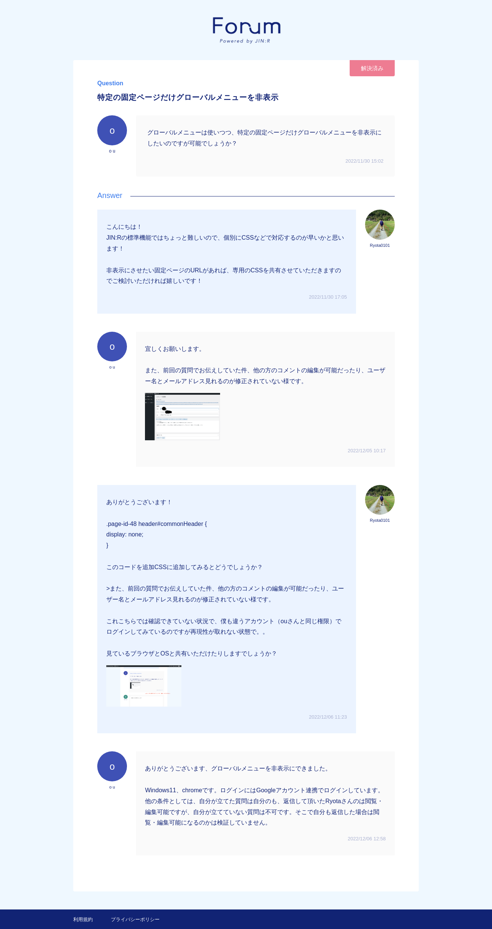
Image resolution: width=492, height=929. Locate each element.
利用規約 (83, 919)
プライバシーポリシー (135, 919)
